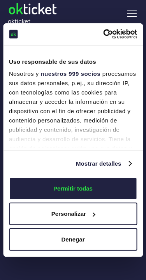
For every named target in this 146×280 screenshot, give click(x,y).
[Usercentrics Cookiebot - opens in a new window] (104, 34)
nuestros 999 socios (70, 73)
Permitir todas (73, 188)
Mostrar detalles (98, 163)
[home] (33, 13)
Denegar (72, 239)
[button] (130, 13)
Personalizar (73, 213)
